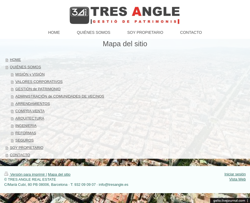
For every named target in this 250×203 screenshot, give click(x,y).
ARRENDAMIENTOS (32, 104)
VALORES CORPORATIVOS (39, 82)
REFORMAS (25, 133)
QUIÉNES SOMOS (25, 67)
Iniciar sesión (235, 174)
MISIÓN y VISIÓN (30, 74)
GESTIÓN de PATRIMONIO (38, 89)
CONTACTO (20, 155)
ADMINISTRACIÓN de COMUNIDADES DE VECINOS (59, 96)
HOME (15, 60)
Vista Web (237, 179)
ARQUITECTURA (29, 118)
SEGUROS (24, 140)
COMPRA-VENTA (30, 111)
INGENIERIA (26, 125)
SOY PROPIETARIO (26, 147)
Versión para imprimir (25, 174)
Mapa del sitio (59, 174)
